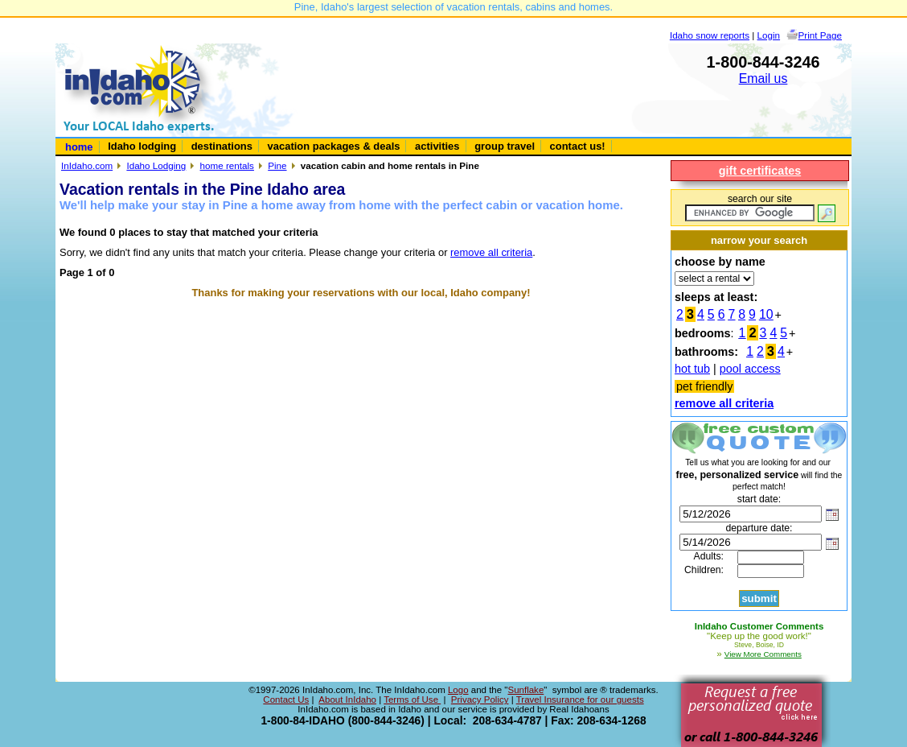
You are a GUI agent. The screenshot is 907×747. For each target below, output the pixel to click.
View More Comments (763, 654)
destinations (221, 146)
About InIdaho (347, 699)
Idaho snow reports (709, 35)
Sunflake (525, 690)
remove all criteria (491, 252)
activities (437, 146)
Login (769, 35)
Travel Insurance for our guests (580, 699)
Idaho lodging (142, 146)
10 (766, 314)
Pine (277, 165)
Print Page (820, 35)
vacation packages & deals (334, 146)
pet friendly (704, 386)
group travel (504, 146)
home (79, 147)
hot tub (692, 368)
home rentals (227, 165)
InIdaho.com (87, 165)
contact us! (577, 146)
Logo (458, 690)
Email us (763, 78)
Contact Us (286, 699)
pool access (750, 368)
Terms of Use (412, 699)
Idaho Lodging (156, 165)
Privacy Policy (480, 699)
